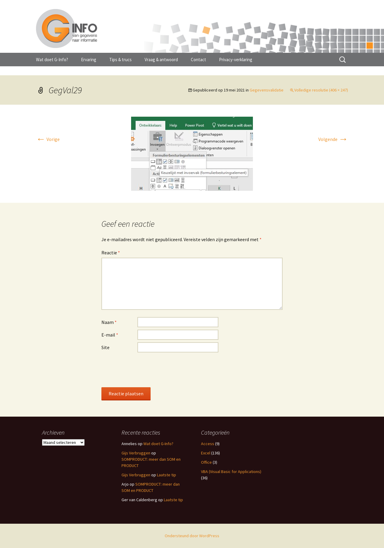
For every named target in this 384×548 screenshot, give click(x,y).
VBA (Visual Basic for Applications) (231, 471)
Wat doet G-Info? (52, 59)
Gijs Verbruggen (136, 453)
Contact (198, 59)
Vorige (48, 139)
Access (207, 443)
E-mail (109, 335)
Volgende (333, 139)
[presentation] (147, 369)
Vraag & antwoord (161, 59)
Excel (205, 453)
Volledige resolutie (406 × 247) (321, 90)
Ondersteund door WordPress (192, 535)
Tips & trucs (120, 59)
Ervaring (88, 59)
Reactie (110, 253)
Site (105, 347)
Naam (109, 322)
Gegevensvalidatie (267, 90)
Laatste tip (166, 475)
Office (206, 462)
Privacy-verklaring (235, 59)
